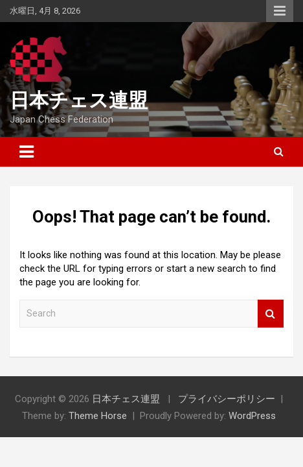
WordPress (252, 416)
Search (271, 314)
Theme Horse (98, 416)
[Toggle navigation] (26, 152)
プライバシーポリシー (226, 399)
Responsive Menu (279, 11)
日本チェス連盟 (79, 100)
